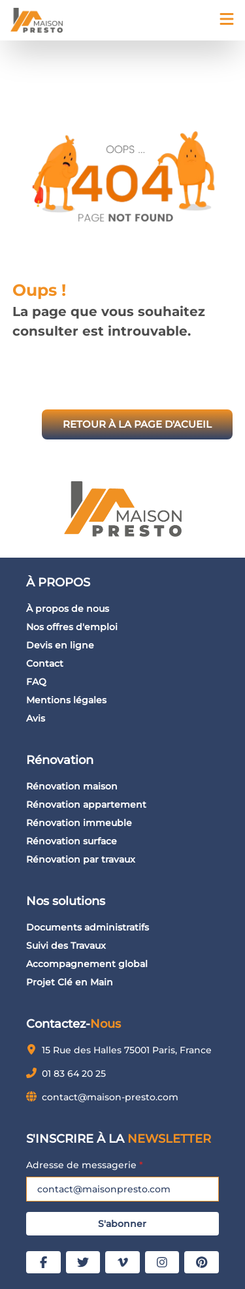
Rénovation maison (72, 786)
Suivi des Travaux (66, 945)
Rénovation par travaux (80, 859)
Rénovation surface (71, 841)
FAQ (36, 682)
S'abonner (122, 1224)
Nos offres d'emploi (72, 627)
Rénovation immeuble (79, 823)
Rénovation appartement (86, 804)
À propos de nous (67, 608)
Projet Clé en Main (69, 982)
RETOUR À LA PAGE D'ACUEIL (137, 424)
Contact (44, 663)
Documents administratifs (87, 927)
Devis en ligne (60, 645)
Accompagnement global (87, 964)
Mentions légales (66, 700)
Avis (35, 718)
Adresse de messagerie (84, 1165)
